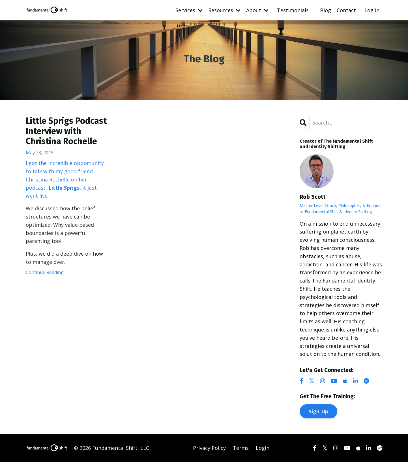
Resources (224, 10)
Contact (346, 10)
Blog (325, 10)
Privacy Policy (209, 447)
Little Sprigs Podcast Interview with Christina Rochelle (66, 131)
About (257, 10)
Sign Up (318, 411)
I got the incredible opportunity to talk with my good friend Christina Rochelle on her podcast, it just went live (65, 179)
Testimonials (293, 10)
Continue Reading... (46, 272)
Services (189, 10)
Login (262, 447)
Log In (371, 10)
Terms (241, 447)
